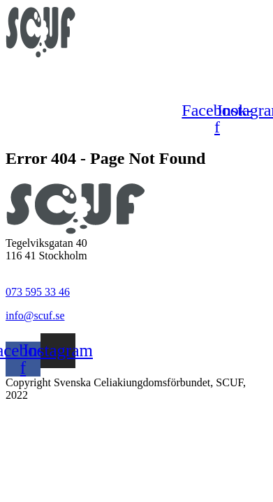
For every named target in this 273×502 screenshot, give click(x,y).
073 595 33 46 (38, 292)
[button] (133, 77)
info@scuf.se (35, 315)
